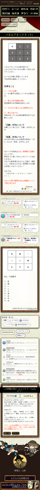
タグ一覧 (22, 20)
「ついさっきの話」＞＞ (31, 30)
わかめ (5, 212)
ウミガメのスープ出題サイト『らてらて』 (12, 1)
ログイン (29, 4)
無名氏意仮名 (7, 236)
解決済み (14, 20)
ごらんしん (29, 186)
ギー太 (5, 198)
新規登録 (36, 4)
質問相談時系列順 (7, 332)
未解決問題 (5, 20)
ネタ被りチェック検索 (9, 24)
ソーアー (6, 222)
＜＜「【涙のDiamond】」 (9, 30)
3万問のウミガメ (25, 487)
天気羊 (8, 378)
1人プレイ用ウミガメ (16, 485)
